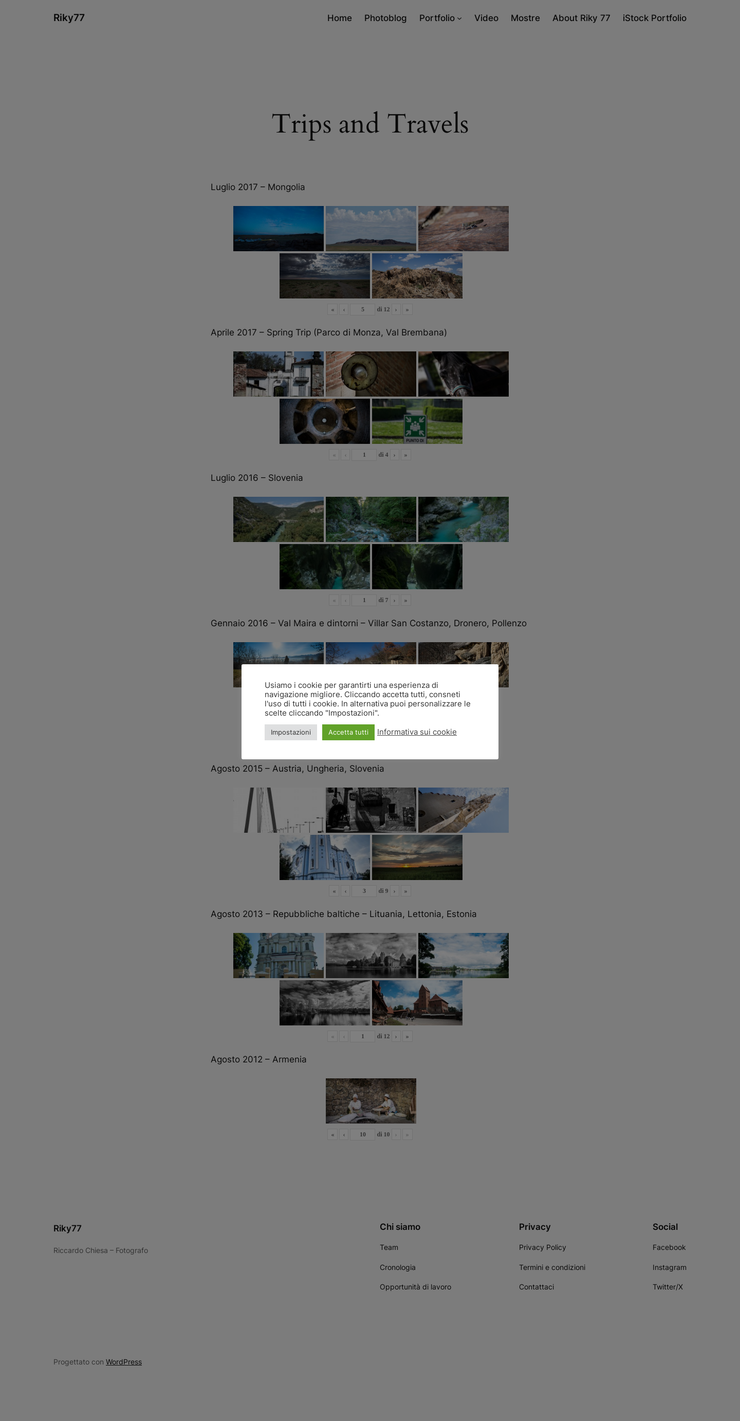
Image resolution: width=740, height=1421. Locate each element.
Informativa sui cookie (417, 732)
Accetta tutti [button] (348, 732)
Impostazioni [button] (291, 732)
